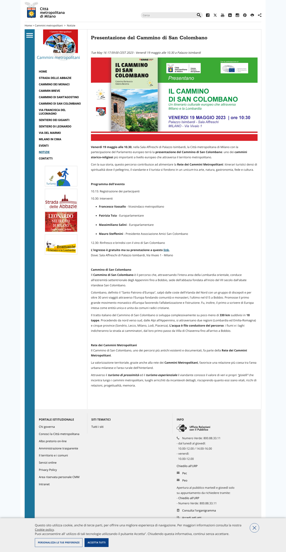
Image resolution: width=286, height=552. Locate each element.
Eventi (44, 145)
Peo (184, 480)
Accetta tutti (96, 542)
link (166, 250)
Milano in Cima (50, 139)
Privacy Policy (48, 470)
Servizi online (47, 463)
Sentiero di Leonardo (55, 126)
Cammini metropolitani (49, 25)
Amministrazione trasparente (58, 448)
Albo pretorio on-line (53, 441)
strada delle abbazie (55, 78)
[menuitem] (61, 72)
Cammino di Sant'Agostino (59, 97)
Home (28, 25)
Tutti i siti (97, 427)
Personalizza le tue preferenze (59, 542)
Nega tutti (254, 528)
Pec (184, 473)
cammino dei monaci (54, 84)
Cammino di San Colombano (60, 103)
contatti (45, 158)
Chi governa (47, 427)
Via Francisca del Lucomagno (52, 111)
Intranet (44, 484)
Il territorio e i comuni (53, 455)
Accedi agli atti (191, 518)
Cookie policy (44, 529)
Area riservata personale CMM (59, 477)
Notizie (71, 25)
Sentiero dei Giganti (54, 120)
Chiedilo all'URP (187, 466)
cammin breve (49, 91)
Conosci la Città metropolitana (59, 434)
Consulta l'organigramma (199, 511)
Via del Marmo (50, 133)
